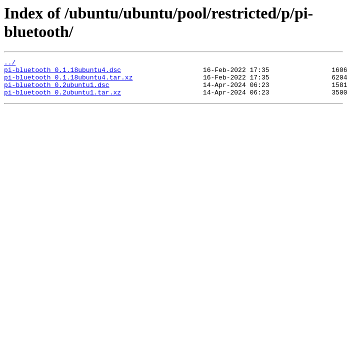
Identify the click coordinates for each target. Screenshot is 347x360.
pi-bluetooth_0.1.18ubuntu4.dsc (62, 72)
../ (10, 63)
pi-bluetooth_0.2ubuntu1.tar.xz (62, 99)
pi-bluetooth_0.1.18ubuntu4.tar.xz (68, 81)
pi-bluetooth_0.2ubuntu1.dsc (57, 90)
